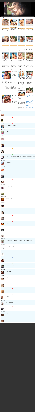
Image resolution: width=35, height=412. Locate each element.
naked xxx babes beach (29, 107)
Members (3, 28)
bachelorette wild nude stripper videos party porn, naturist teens (14, 72)
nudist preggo (30, 107)
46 (24, 28)
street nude (28, 102)
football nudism (29, 98)
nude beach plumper (28, 106)
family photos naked (29, 100)
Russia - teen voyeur (14, 75)
